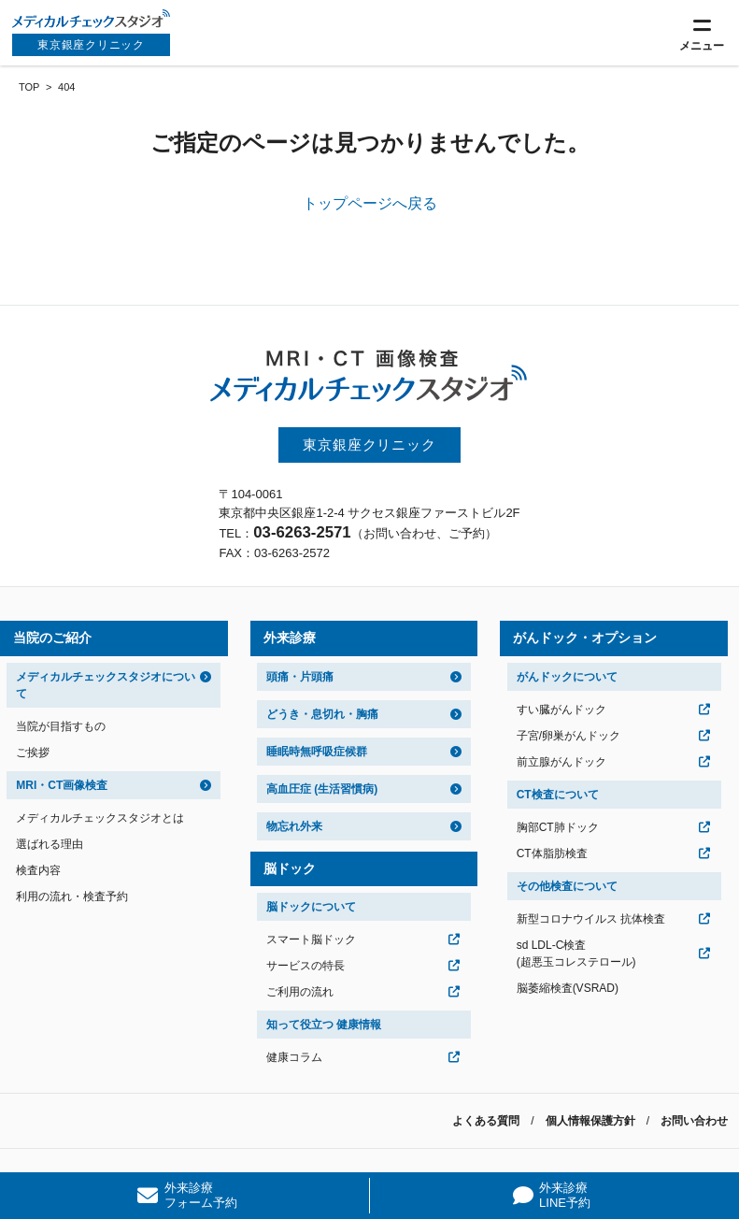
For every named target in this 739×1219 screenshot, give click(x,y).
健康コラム (294, 1057)
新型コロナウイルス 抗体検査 (591, 918)
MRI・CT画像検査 (61, 785)
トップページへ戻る (370, 203)
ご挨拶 (33, 752)
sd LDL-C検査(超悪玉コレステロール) (576, 953)
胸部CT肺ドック (558, 827)
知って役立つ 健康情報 (323, 1024)
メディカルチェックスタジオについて (105, 685)
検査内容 (38, 870)
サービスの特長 (305, 965)
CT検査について (558, 794)
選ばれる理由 (49, 844)
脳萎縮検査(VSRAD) (567, 988)
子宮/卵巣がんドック (568, 735)
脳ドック (289, 868)
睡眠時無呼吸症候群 (316, 751)
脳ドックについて (311, 906)
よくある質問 (485, 1120)
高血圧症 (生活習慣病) (321, 789)
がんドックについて (567, 676)
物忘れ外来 (294, 826)
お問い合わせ (694, 1120)
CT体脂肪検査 (552, 853)
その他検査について (567, 886)
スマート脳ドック (311, 939)
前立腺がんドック (561, 761)
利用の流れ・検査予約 (72, 896)
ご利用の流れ (300, 991)
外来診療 (289, 637)
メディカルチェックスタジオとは (100, 818)
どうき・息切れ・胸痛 (322, 714)
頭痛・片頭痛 (300, 676)
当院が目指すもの (61, 726)
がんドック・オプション (585, 637)
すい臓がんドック (561, 709)
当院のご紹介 (52, 637)
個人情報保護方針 (590, 1120)
